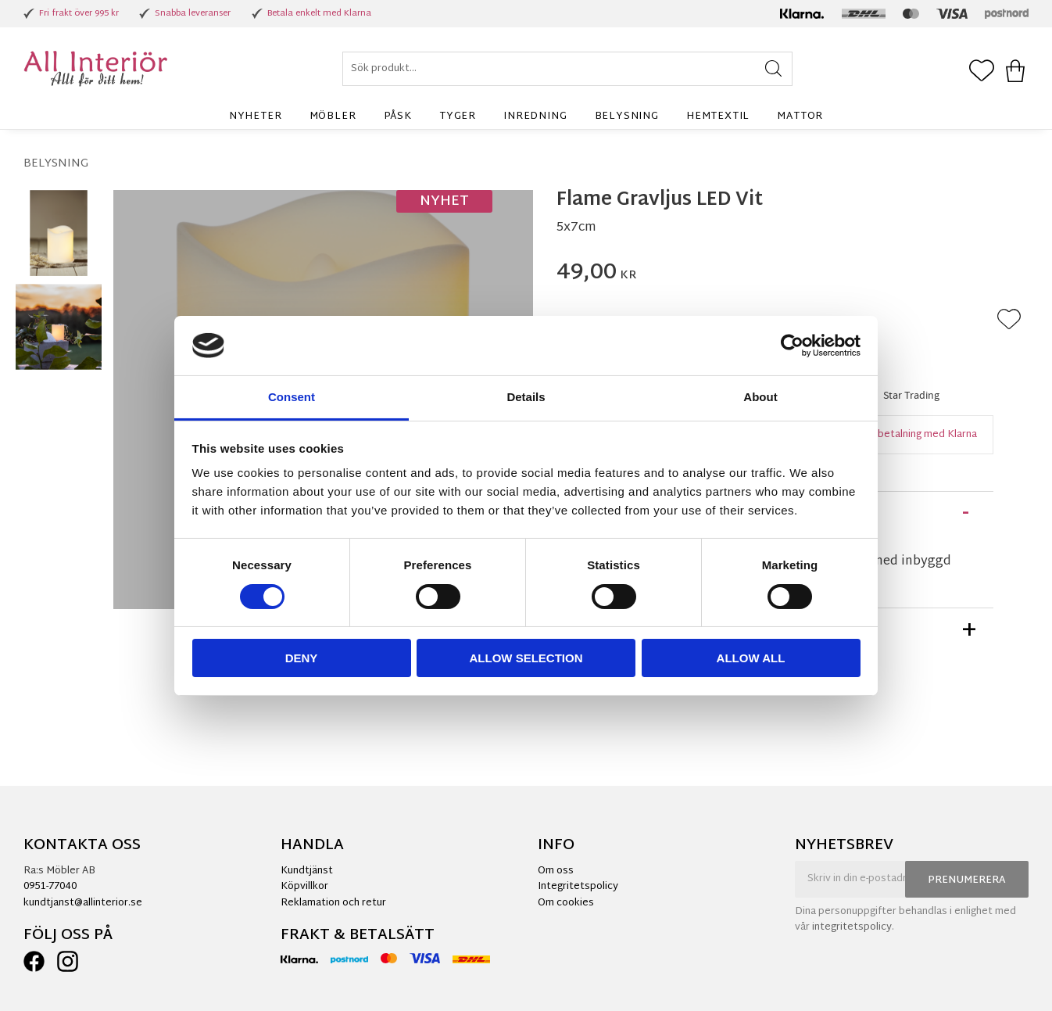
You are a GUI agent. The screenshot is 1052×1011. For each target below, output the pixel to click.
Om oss (556, 871)
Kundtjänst (307, 871)
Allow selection (526, 658)
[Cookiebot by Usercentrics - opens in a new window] (792, 345)
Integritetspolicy (578, 886)
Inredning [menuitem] (535, 116)
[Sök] (773, 69)
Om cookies (566, 903)
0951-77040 (50, 886)
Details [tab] (525, 396)
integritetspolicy (852, 927)
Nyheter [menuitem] (255, 116)
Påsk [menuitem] (398, 116)
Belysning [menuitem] (627, 116)
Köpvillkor (304, 886)
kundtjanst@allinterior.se (82, 903)
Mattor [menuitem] (800, 116)
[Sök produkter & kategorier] (567, 69)
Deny (301, 658)
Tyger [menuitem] (457, 116)
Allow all (751, 658)
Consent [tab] (291, 396)
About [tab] (760, 396)
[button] (981, 71)
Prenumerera (967, 880)
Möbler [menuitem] (333, 116)
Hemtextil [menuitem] (718, 116)
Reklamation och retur (333, 903)
